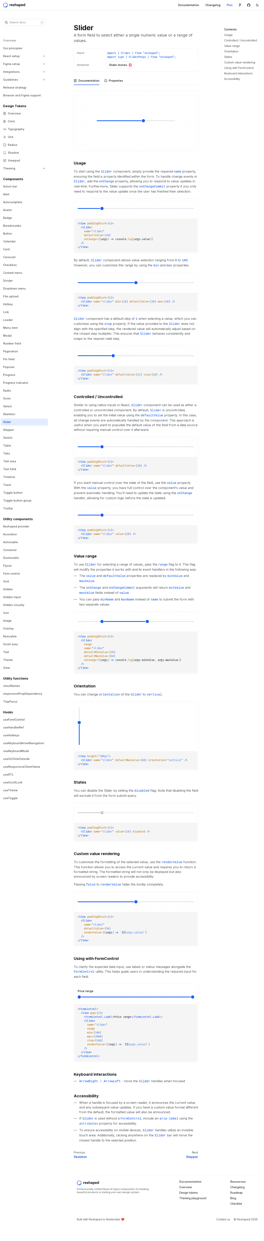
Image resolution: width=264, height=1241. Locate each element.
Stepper (192, 1157)
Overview (185, 1187)
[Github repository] (248, 5)
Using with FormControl (239, 67)
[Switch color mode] (257, 5)
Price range (85, 991)
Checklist (236, 1203)
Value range (232, 46)
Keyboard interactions (238, 73)
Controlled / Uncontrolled (240, 40)
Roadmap (236, 1192)
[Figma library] (240, 5)
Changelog (237, 1187)
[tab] (86, 80)
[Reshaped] (14, 5)
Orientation (231, 51)
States (228, 56)
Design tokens (188, 1192)
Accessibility (232, 78)
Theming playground (192, 1198)
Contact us (223, 1219)
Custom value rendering (239, 62)
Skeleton (80, 1157)
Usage (228, 35)
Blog (233, 1198)
